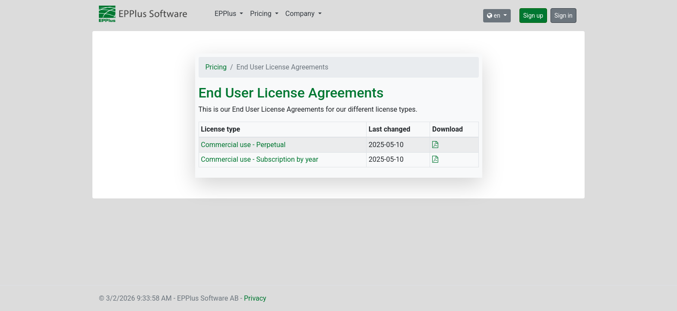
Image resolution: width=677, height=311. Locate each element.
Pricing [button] (261, 13)
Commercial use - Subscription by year (259, 159)
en (494, 15)
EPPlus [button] (226, 13)
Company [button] (300, 13)
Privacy (255, 298)
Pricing (216, 67)
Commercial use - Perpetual (243, 145)
